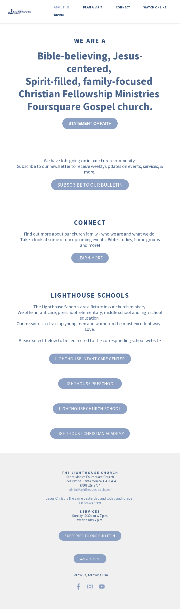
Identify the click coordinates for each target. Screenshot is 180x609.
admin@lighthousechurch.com (90, 489)
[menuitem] (62, 7)
